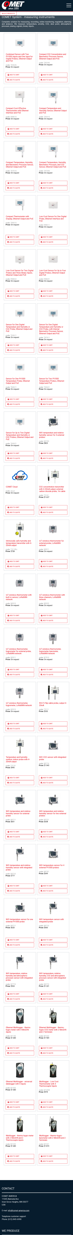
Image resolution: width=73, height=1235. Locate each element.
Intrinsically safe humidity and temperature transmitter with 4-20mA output (19, 523)
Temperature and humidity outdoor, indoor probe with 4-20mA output (18, 731)
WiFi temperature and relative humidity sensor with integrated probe (19, 835)
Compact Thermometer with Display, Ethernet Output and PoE (19, 211)
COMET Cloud (11, 469)
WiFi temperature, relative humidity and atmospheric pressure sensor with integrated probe (19, 939)
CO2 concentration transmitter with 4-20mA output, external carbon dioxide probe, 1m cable (52, 471)
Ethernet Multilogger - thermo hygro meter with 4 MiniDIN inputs (18, 990)
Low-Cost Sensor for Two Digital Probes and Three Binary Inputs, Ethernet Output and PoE (19, 264)
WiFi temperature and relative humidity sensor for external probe (18, 783)
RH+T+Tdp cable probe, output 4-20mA (53, 678)
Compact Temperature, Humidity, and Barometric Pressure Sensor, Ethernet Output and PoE (19, 160)
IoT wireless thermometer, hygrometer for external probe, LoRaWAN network (18, 627)
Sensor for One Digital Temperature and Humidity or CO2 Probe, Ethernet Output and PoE (19, 317)
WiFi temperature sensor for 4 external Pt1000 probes (51, 834)
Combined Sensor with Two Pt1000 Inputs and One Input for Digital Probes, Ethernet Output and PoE (19, 57)
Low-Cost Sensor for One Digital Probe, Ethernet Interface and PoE (52, 212)
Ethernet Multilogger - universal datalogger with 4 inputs (19, 1041)
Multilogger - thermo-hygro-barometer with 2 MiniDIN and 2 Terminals (52, 1094)
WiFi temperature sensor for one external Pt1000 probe (19, 886)
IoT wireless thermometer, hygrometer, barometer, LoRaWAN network (50, 627)
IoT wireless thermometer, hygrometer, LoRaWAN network (19, 678)
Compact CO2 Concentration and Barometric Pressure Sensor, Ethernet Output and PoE (52, 56)
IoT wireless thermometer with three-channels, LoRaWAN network (52, 575)
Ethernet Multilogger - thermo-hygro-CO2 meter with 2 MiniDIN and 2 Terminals (52, 990)
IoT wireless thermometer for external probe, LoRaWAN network (51, 523)
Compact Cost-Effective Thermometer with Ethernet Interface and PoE (17, 108)
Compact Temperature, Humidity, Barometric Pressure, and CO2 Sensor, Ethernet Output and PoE (52, 160)
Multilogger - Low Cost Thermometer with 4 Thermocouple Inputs (48, 1042)
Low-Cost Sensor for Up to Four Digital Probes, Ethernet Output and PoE (52, 264)
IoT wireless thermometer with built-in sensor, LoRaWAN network (19, 575)
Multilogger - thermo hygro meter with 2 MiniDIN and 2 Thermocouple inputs (20, 1094)
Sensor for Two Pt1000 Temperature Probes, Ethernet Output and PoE (51, 368)
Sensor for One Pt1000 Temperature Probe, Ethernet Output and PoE (18, 368)
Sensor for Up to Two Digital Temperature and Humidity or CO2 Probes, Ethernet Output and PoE (19, 420)
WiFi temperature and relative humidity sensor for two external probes (52, 783)
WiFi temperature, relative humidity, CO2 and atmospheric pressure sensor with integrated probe (52, 939)
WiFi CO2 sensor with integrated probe (52, 730)
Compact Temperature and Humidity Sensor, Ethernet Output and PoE (53, 108)
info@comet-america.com (18, 1165)
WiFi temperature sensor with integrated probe (51, 886)
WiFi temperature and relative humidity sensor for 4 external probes (51, 419)
